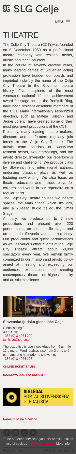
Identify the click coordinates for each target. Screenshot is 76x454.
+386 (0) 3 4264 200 (17, 336)
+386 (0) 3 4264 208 (17, 358)
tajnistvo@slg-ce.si (16, 339)
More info (63, 443)
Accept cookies (42, 443)
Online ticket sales (19, 366)
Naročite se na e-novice (20, 419)
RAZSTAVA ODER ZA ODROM (23, 374)
